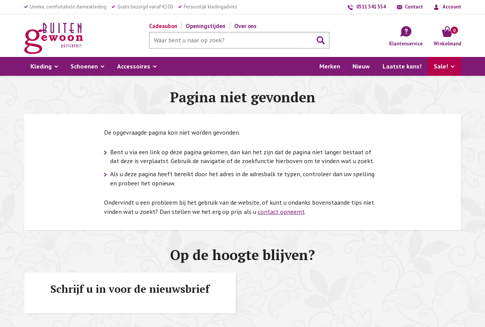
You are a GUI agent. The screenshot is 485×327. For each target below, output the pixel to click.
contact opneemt (281, 211)
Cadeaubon (163, 26)
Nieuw (361, 66)
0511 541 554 (371, 6)
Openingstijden (205, 26)
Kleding (41, 66)
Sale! (441, 66)
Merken (329, 66)
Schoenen (84, 66)
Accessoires (133, 66)
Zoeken (321, 40)
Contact (414, 6)
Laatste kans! (402, 66)
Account (452, 6)
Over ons (245, 26)
